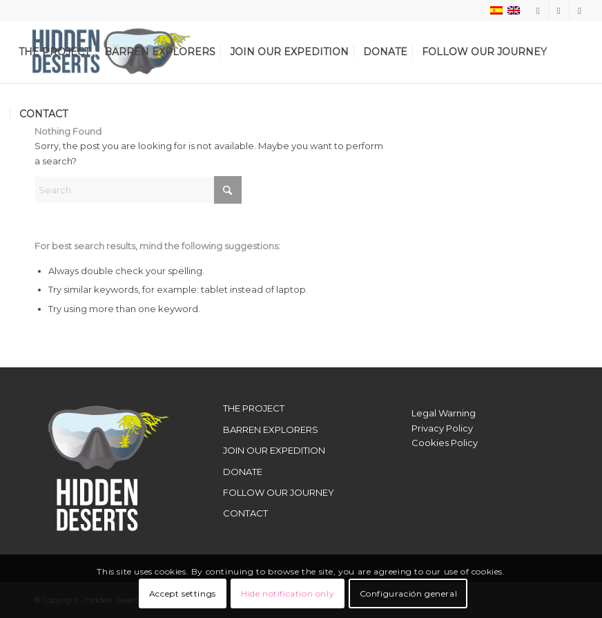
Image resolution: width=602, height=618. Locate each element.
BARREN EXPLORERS (270, 429)
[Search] (138, 190)
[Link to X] (559, 10)
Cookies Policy (444, 442)
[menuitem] (54, 52)
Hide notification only (287, 593)
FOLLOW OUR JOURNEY (278, 492)
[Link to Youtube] (580, 10)
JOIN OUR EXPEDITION (274, 450)
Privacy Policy (442, 428)
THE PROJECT (253, 408)
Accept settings (182, 593)
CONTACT (245, 513)
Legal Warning (443, 412)
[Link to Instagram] (538, 10)
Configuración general (409, 593)
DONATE (242, 471)
